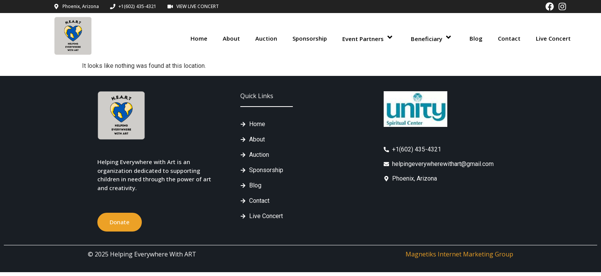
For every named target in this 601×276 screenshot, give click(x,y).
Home (198, 38)
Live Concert (553, 38)
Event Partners (369, 38)
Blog (476, 38)
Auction (266, 38)
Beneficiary (432, 38)
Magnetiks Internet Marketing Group (459, 254)
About (231, 38)
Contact (509, 38)
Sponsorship (309, 38)
